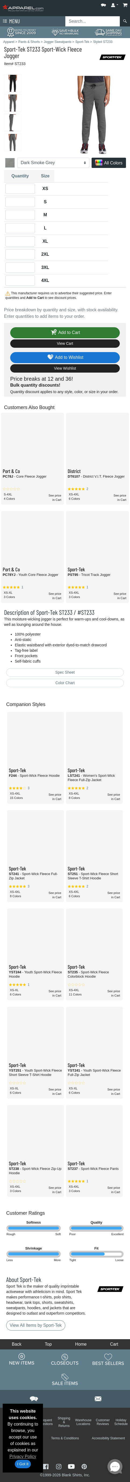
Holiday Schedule (121, 1422)
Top (48, 1344)
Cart (114, 1344)
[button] (103, 4)
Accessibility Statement (108, 1438)
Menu (11, 21)
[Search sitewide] (92, 21)
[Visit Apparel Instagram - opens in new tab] (59, 1466)
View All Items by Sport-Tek (36, 1325)
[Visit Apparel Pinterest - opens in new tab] (84, 1466)
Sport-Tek (15, 49)
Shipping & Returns (64, 1422)
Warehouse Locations (83, 1422)
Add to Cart (65, 332)
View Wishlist (65, 368)
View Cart (65, 343)
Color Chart (65, 683)
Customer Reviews (103, 1422)
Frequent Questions (45, 1422)
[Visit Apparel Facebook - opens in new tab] (46, 1466)
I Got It (22, 1464)
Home (81, 1344)
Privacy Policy (22, 1456)
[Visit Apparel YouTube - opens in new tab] (72, 1466)
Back (16, 1344)
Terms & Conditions (65, 1438)
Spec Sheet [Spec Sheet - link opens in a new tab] (65, 672)
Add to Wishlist (65, 357)
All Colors (108, 163)
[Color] (53, 163)
